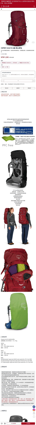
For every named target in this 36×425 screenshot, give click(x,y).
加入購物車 (13, 423)
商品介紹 (6, 88)
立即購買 (28, 423)
